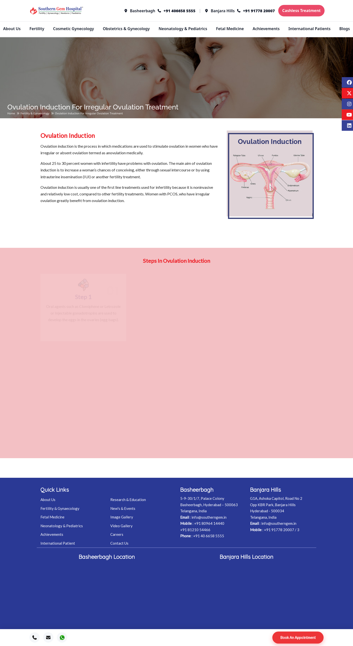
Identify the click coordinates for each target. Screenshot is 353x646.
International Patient (57, 543)
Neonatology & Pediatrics (183, 28)
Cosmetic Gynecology (73, 28)
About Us (12, 28)
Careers (116, 534)
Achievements (266, 28)
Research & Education (128, 499)
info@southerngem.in (209, 517)
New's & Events (122, 508)
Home (11, 113)
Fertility (36, 28)
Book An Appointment (298, 637)
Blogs (344, 28)
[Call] (34, 637)
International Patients (310, 28)
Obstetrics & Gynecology (126, 28)
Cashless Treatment (301, 10)
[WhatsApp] (62, 637)
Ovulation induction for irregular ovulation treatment (89, 113)
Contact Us (119, 543)
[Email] (48, 637)
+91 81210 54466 (195, 529)
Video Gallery (121, 526)
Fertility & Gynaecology (35, 113)
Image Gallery (121, 517)
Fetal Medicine (230, 28)
